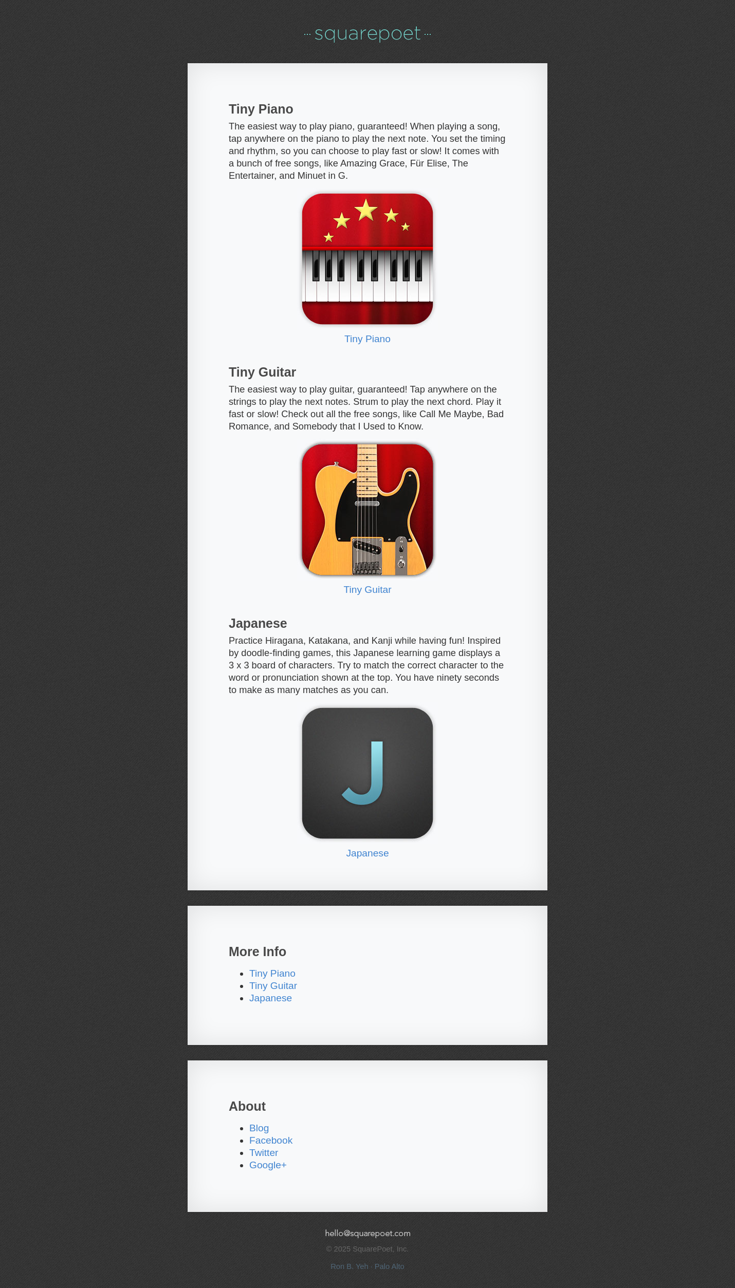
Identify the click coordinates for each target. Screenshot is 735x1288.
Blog (259, 1128)
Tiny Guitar (367, 589)
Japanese (367, 853)
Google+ (268, 1165)
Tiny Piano (367, 338)
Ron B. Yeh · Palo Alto (367, 1266)
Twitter (264, 1152)
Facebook (270, 1140)
